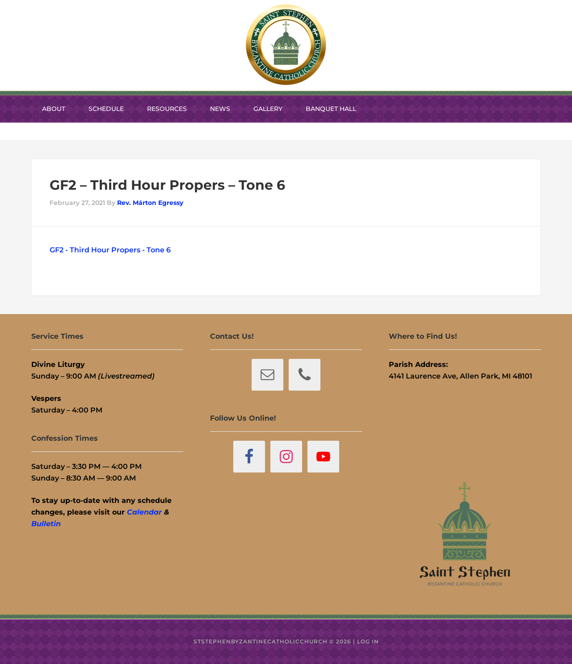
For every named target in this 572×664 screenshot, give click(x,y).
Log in (368, 641)
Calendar (144, 512)
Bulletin (46, 523)
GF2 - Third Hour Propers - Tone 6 (110, 250)
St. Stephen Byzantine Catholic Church (286, 44)
